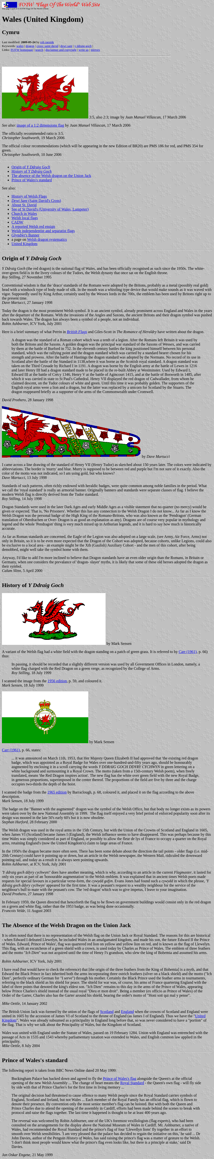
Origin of (31, 167)
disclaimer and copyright (60, 50)
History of (32, 171)
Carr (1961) (188, 652)
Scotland (106, 1012)
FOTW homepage (22, 50)
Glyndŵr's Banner (25, 235)
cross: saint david (47, 46)
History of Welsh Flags (29, 196)
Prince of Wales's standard (32, 180)
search (39, 50)
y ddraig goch (82, 46)
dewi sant (66, 46)
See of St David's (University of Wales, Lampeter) (50, 209)
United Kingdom (24, 244)
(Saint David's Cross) (36, 201)
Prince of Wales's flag (119, 1079)
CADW (17, 222)
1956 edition (57, 681)
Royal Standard (132, 1083)
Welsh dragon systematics (47, 239)
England (127, 1012)
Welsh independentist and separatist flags (43, 231)
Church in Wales (24, 214)
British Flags (77, 332)
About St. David (24, 205)
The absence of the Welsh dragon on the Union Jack (51, 176)
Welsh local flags (25, 218)
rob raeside (47, 42)
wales (20, 46)
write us (84, 50)
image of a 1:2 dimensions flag (40, 125)
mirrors (95, 50)
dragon (30, 46)
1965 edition (56, 792)
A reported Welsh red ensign (33, 226)
